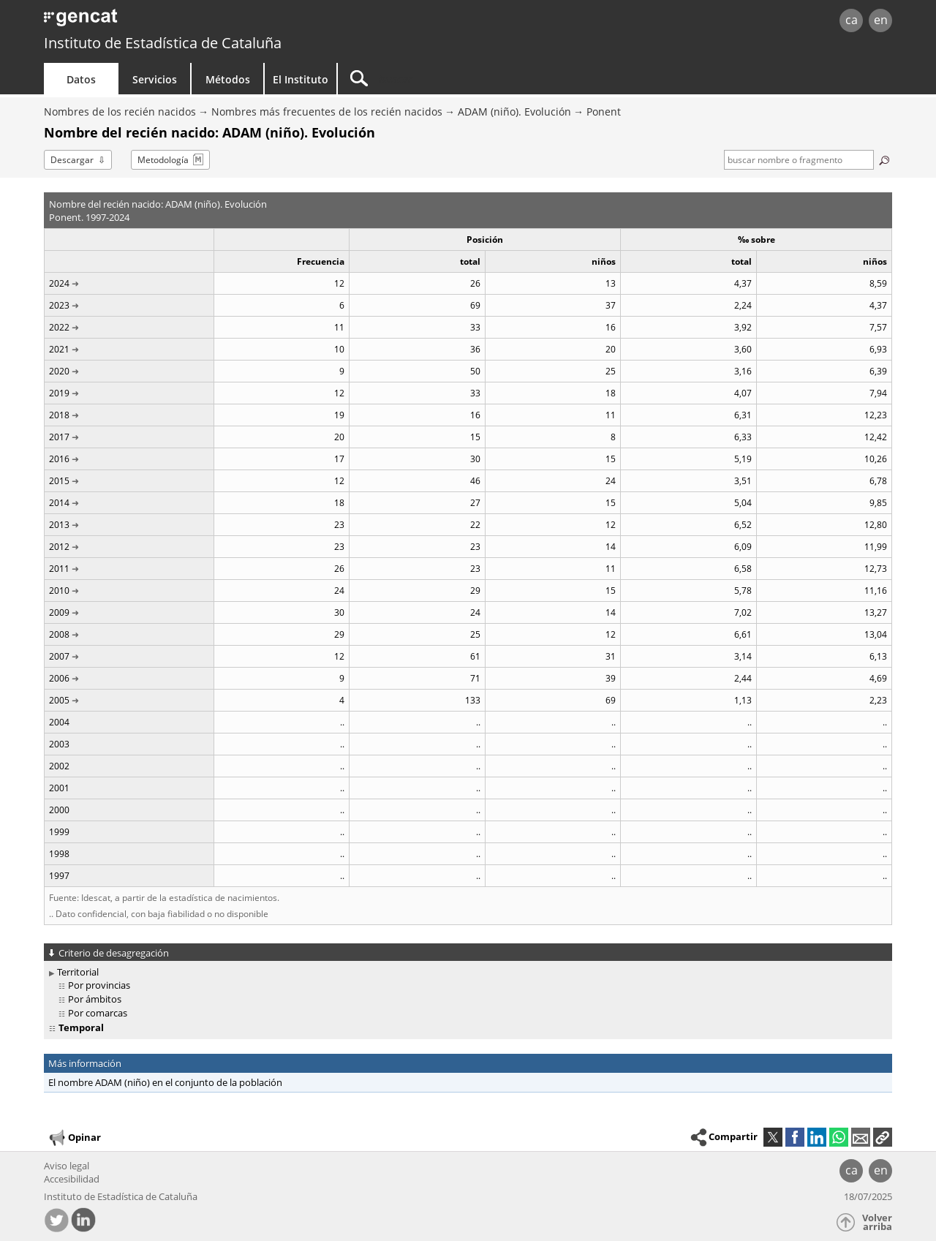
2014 (59, 503)
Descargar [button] (72, 160)
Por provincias (99, 985)
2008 (59, 634)
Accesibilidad (71, 1178)
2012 (59, 546)
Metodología (163, 160)
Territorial (78, 971)
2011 (59, 568)
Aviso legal (66, 1165)
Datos (81, 79)
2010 (59, 590)
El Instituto (300, 79)
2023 (59, 305)
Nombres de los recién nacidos (120, 111)
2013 (59, 524)
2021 (59, 349)
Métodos (227, 79)
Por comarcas (97, 1012)
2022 (59, 327)
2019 (59, 393)
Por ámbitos (94, 999)
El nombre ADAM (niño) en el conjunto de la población (165, 1082)
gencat (213, 21)
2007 (59, 656)
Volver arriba (877, 1222)
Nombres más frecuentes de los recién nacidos (326, 111)
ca (851, 20)
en (881, 20)
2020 (59, 371)
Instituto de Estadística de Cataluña (163, 43)
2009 (59, 612)
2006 (59, 678)
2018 (59, 415)
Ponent (603, 111)
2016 (59, 459)
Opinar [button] (74, 1137)
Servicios (154, 79)
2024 (59, 283)
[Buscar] (462, 78)
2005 (59, 700)
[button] (882, 1137)
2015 (59, 481)
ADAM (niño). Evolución (514, 111)
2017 (59, 437)
